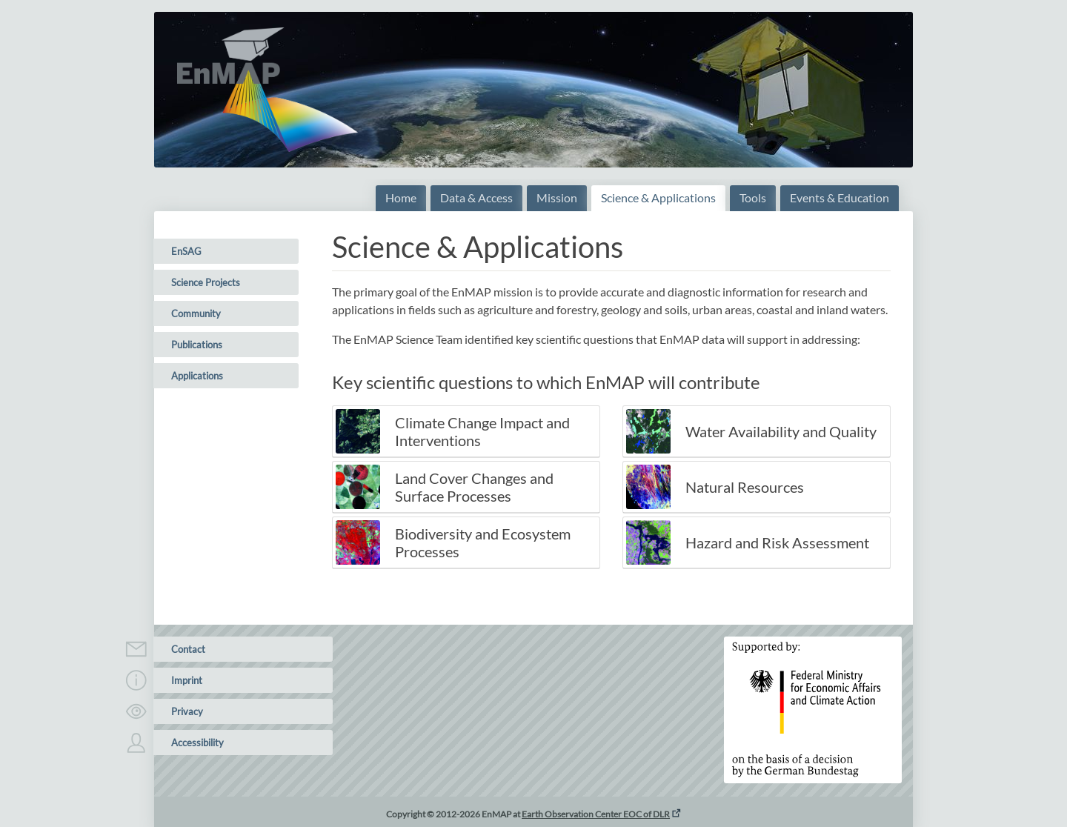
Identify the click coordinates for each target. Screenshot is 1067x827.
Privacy (178, 711)
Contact (179, 649)
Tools (752, 197)
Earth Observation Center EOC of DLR (596, 814)
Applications (197, 376)
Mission (556, 197)
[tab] (466, 431)
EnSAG (186, 251)
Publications (196, 345)
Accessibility (188, 742)
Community (196, 313)
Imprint (177, 680)
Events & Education (839, 197)
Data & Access (476, 197)
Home (400, 197)
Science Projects (205, 282)
